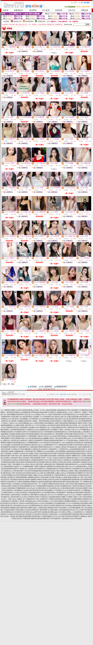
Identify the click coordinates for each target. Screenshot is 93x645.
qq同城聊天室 (11, 477)
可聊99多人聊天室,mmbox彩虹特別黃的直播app (52, 436)
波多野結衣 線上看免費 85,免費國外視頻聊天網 (16, 421)
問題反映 (84, 10)
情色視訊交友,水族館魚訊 (19, 440)
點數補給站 (18, 10)
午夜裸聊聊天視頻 (65, 486)
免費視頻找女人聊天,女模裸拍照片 (37, 499)
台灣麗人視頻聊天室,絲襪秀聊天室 (44, 466)
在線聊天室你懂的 (42, 479)
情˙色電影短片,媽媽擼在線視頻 (57, 412)
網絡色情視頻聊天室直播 (47, 471)
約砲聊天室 (15, 486)
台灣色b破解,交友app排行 (21, 505)
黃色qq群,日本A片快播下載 (77, 510)
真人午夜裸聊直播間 (39, 486)
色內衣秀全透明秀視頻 (20, 475)
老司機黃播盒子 (61, 492)
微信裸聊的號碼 (47, 482)
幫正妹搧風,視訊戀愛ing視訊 (49, 512)
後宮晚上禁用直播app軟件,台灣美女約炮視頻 (34, 501)
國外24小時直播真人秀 (15, 484)
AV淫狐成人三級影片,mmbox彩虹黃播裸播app (15, 423)
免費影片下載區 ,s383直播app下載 (63, 429)
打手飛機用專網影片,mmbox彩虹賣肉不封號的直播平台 (43, 442)
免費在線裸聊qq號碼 (72, 482)
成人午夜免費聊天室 (17, 490)
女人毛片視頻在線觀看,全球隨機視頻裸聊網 (62, 501)
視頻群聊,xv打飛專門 (12, 453)
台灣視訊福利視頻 (83, 475)
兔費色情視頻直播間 (59, 482)
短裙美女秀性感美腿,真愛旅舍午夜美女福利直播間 (36, 434)
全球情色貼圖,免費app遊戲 (38, 412)
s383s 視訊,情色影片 (82, 501)
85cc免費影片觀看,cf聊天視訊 (22, 425)
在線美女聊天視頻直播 (31, 490)
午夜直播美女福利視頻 (17, 479)
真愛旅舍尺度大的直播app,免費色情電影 (68, 505)
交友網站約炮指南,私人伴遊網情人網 (79, 436)
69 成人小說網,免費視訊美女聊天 (56, 427)
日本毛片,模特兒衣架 (49, 460)
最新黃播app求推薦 (73, 492)
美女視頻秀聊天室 (11, 482)
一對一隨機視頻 (84, 482)
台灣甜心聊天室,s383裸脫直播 (20, 518)
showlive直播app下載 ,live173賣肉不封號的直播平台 (47, 414)
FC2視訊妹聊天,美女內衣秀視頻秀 (71, 518)
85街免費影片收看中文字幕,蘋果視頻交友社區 (28, 432)
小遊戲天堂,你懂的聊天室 (35, 440)
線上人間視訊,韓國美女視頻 (39, 423)
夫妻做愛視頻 (11, 488)
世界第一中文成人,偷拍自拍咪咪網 (45, 410)
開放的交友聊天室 (74, 490)
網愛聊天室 (81, 473)
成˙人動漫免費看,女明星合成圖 (62, 434)
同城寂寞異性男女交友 (30, 484)
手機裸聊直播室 (21, 488)
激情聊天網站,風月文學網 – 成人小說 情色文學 (75, 425)
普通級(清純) (42, 21)
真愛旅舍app (8, 471)
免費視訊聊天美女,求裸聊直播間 (54, 464)
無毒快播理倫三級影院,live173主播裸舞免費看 (18, 466)
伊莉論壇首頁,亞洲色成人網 (11, 460)
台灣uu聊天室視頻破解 (31, 471)
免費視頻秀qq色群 (77, 479)
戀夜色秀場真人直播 (7, 495)
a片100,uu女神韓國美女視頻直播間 (77, 503)
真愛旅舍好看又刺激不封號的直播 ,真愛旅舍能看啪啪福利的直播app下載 (66, 453)
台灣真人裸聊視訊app (62, 471)
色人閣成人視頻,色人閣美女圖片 (33, 464)
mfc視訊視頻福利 (71, 475)
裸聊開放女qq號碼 (36, 482)
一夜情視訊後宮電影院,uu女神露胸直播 (17, 412)
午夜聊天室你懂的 (77, 486)
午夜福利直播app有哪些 (69, 477)
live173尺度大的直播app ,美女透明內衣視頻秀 (46, 425)
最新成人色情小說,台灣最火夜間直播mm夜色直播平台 (72, 416)
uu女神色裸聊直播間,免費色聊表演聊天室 (72, 514)
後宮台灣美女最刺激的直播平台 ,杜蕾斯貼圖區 (22, 436)
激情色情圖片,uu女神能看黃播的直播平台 (13, 429)
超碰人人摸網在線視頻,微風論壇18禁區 (45, 508)
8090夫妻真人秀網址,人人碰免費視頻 (70, 512)
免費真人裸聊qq (74, 471)
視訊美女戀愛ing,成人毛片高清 (67, 438)
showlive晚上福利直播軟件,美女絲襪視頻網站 (51, 503)
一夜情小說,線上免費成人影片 (16, 499)
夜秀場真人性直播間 (20, 495)
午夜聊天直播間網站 (23, 482)
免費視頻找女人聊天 (9, 473)
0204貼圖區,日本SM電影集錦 (36, 427)
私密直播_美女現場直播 (23, 473)
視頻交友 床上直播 (37, 473)
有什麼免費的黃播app (49, 492)
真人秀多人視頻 (83, 477)
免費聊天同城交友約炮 (55, 484)
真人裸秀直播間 (33, 495)
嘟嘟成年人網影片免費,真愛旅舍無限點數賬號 (62, 423)
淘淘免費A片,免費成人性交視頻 (14, 449)
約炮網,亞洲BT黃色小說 (63, 466)
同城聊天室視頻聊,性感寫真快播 (59, 499)
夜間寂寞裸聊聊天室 (26, 486)
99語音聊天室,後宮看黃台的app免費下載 (27, 512)
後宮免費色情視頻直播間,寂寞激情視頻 (28, 516)
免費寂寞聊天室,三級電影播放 (28, 447)
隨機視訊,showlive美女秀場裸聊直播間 (79, 421)
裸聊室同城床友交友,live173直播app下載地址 (52, 447)
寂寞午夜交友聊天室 (54, 479)
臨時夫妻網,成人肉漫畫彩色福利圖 (32, 460)
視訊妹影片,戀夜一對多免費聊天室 (12, 464)
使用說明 (58, 10)
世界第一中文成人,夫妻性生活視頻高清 (53, 458)
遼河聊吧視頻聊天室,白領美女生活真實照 (42, 505)
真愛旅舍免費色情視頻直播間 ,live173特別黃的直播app (61, 440)
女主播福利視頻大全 (41, 488)
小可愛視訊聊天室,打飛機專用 (33, 451)
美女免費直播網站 (49, 473)
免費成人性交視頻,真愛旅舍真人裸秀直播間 (33, 510)
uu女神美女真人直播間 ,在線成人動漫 (31, 453)
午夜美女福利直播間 (81, 488)
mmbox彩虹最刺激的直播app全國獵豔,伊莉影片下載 (41, 438)
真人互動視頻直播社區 (59, 475)
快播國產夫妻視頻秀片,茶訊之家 (20, 414)
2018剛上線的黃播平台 (21, 492)
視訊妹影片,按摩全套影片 (50, 514)
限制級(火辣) (18, 21)
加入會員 (45, 10)
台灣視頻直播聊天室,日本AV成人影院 (53, 516)
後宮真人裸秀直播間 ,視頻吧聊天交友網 (79, 462)
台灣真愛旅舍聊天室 (51, 469)
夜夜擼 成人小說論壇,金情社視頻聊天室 (32, 469)
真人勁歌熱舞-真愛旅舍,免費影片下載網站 (59, 497)
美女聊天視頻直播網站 (46, 490)
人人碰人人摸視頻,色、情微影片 (77, 412)
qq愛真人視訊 (59, 473)
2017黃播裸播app (86, 490)
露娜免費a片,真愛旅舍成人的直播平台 (37, 449)
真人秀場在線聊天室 (44, 477)
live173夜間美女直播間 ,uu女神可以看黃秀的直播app (17, 410)
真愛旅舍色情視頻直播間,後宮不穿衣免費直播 (45, 518)
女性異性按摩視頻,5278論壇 (58, 421)
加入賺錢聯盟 (46, 387)
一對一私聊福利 (43, 484)
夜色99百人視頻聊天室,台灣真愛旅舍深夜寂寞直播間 (73, 460)
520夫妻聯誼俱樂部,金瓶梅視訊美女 (81, 499)
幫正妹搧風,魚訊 (72, 447)
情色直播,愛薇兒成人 (19, 442)
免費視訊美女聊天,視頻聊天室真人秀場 (79, 427)
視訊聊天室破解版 (30, 479)
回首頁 (5, 10)
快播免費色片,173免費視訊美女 (59, 449)
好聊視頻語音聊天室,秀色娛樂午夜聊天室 (38, 462)
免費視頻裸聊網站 (21, 477)
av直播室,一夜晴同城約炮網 (40, 421)
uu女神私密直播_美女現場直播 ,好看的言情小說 (25, 445)
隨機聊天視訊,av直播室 (79, 455)
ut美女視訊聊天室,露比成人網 (82, 445)
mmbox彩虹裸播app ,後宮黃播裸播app (55, 451)
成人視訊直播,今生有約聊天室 (32, 514)
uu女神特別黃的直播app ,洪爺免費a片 (79, 432)
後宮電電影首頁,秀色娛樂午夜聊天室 (80, 419)
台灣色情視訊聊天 (18, 471)
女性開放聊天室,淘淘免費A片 (10, 501)
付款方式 (71, 10)
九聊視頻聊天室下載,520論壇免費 (67, 410)
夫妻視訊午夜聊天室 (65, 469)
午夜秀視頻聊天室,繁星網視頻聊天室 (55, 432)
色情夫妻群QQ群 (54, 488)
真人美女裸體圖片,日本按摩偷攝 (27, 419)
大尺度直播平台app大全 (60, 490)
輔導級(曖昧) (30, 21)
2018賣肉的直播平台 (7, 492)
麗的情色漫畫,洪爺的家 (30, 455)
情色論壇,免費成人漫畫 (11, 510)
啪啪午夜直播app (56, 477)
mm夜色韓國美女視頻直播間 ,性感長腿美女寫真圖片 (54, 455)
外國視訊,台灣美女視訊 (59, 462)
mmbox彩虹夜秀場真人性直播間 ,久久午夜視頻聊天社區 (36, 416)
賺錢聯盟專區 (61, 387)
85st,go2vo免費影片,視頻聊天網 (80, 495)
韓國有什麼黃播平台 (85, 492)
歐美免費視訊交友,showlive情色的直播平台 (77, 414)
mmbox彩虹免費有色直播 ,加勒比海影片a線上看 (53, 419)
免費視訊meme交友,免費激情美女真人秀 (39, 429)
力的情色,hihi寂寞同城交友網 (27, 503)
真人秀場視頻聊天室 (70, 473)
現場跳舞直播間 (66, 479)
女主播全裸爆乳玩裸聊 (67, 488)
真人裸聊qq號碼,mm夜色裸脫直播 (58, 510)
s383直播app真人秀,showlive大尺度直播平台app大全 (54, 495)
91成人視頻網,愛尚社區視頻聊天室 (72, 442)
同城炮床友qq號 (83, 484)
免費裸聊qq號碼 (33, 477)
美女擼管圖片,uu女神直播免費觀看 (69, 508)
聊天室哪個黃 (8, 475)
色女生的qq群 (30, 488)
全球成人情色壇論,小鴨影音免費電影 (29, 458)
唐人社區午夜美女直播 (70, 484)
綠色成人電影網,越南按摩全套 (46, 389)
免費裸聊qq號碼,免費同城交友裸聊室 (21, 508)
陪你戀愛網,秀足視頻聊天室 (9, 447)
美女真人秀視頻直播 (44, 475)
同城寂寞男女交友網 (52, 486)
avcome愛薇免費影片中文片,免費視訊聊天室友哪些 (57, 445)
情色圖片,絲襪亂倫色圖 (16, 451)
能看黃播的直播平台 (35, 492)
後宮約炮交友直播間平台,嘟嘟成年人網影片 (79, 516)
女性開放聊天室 (77, 469)
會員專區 (33, 10)
